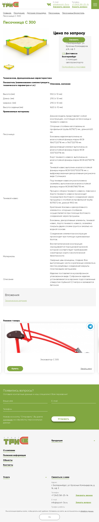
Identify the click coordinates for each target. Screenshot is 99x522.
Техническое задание (16, 300)
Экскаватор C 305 (49, 359)
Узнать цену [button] (86, 368)
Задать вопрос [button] (79, 7)
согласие (8, 419)
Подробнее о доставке (73, 67)
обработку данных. (87, 511)
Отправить (63, 419)
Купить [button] (15, 368)
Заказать (74, 39)
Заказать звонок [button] (61, 7)
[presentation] (71, 410)
